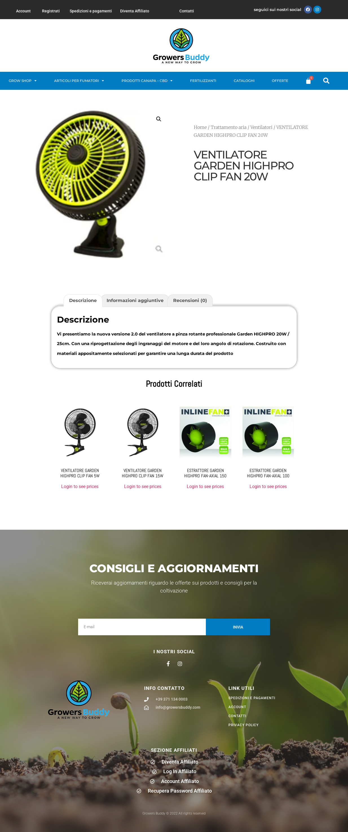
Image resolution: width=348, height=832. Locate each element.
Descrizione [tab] (83, 300)
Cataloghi (244, 81)
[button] (326, 80)
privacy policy (243, 725)
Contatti (186, 11)
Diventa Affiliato (134, 11)
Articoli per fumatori (79, 80)
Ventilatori (261, 127)
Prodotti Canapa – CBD (147, 80)
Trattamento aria (228, 127)
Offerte (280, 81)
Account (23, 11)
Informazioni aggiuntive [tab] (135, 300)
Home (200, 127)
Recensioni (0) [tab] (190, 300)
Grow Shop (23, 80)
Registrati (51, 11)
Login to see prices (79, 486)
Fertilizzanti (203, 81)
